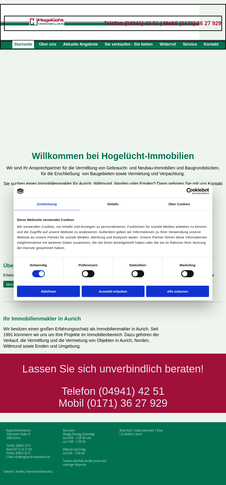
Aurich (139, 434)
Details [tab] (113, 204)
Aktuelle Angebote (80, 44)
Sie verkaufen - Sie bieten (129, 44)
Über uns (47, 44)
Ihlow (160, 430)
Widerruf (168, 44)
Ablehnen (48, 291)
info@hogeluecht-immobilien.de (32, 457)
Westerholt (125, 430)
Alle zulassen (177, 291)
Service (190, 44)
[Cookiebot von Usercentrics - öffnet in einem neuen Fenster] (189, 191)
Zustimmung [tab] (47, 204)
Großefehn (127, 434)
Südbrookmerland (144, 430)
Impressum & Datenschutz (39, 471)
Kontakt (211, 44)
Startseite (23, 44)
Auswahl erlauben (113, 291)
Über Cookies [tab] (179, 204)
